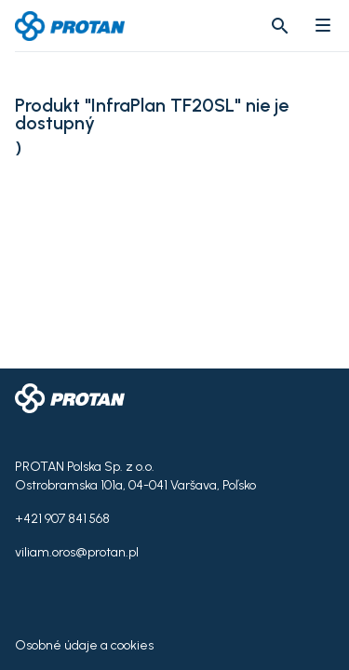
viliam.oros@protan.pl (77, 552)
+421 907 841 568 (62, 519)
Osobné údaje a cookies (84, 645)
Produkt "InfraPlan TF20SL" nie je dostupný (152, 114)
